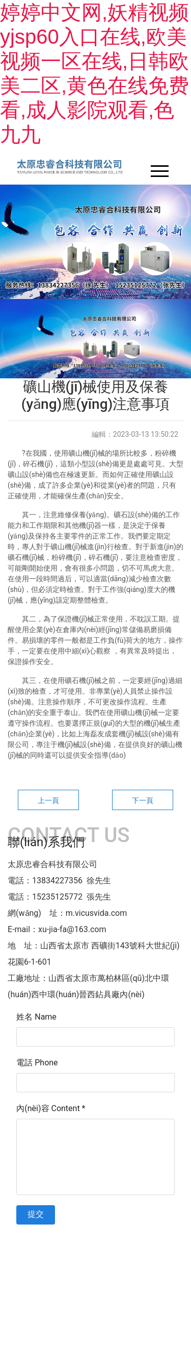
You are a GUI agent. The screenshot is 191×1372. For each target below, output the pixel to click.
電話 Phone (37, 1062)
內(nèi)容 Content (50, 1108)
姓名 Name (36, 1017)
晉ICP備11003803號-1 (95, 1240)
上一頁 (48, 800)
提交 (36, 1214)
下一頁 (142, 800)
